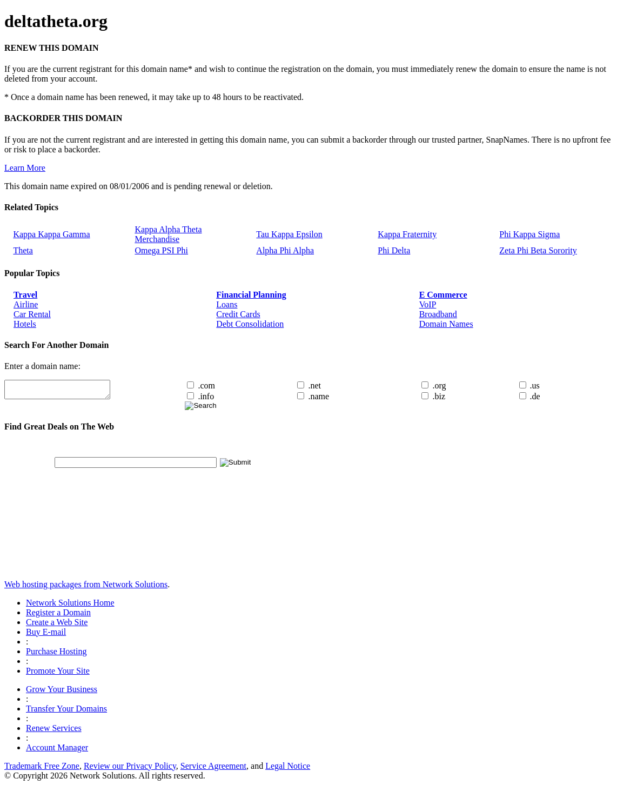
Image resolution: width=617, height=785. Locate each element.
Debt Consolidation (250, 323)
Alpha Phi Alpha (285, 250)
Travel (25, 294)
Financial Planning (251, 294)
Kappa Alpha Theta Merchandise (168, 234)
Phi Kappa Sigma (529, 234)
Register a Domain (58, 612)
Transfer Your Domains (66, 708)
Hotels (25, 323)
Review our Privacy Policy (130, 765)
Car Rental (32, 314)
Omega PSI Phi (161, 250)
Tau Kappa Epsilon (289, 234)
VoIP (428, 304)
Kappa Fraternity (407, 234)
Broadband (438, 314)
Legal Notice (287, 765)
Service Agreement (213, 765)
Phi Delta (394, 250)
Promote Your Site (58, 670)
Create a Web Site (57, 622)
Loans (226, 304)
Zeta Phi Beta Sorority (538, 250)
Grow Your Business (61, 689)
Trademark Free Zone (41, 765)
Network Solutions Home (70, 602)
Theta (22, 250)
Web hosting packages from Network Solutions (85, 584)
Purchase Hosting (56, 651)
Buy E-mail (46, 631)
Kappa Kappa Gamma (51, 234)
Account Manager (57, 747)
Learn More (24, 167)
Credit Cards (238, 314)
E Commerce (443, 294)
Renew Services (54, 728)
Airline (26, 304)
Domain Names (446, 323)
